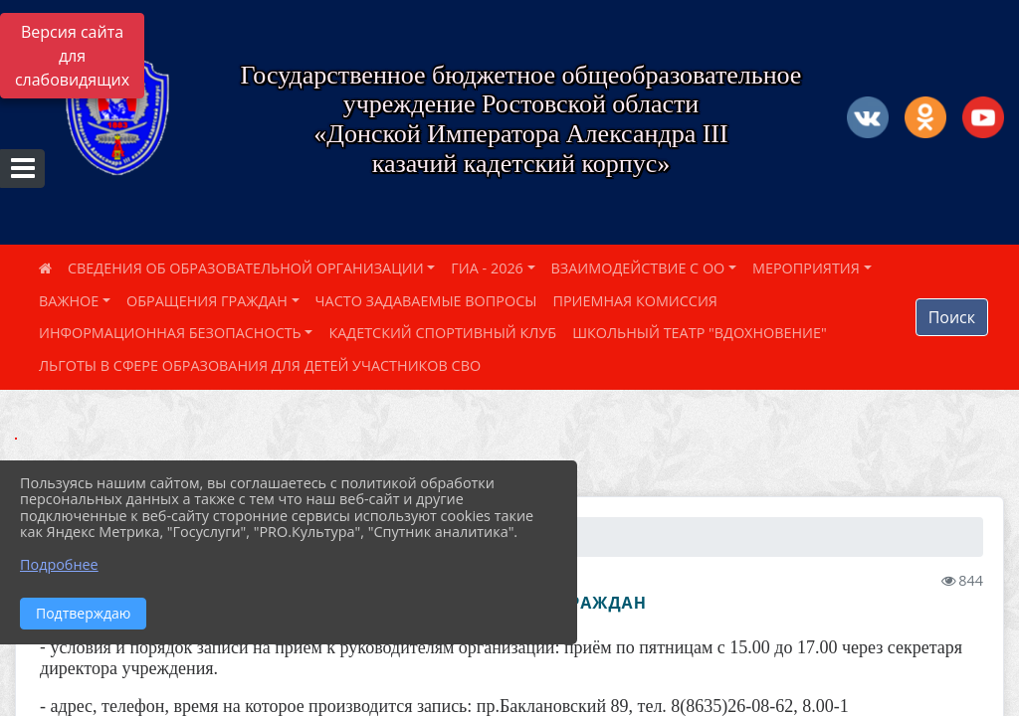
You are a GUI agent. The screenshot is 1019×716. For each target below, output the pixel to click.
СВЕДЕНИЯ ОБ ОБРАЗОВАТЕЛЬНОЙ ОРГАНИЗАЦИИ (246, 268)
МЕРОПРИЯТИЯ (806, 268)
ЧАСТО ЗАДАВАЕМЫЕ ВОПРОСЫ (426, 300)
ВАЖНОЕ (69, 300)
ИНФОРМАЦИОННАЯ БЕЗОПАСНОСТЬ (170, 332)
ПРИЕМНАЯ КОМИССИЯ (634, 300)
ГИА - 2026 (487, 268)
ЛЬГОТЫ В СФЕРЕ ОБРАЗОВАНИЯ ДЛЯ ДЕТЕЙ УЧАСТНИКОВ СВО (260, 365)
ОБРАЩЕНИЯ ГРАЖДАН (207, 300)
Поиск (951, 317)
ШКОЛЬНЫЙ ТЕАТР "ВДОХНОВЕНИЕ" (699, 332)
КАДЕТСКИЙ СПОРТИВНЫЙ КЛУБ (442, 332)
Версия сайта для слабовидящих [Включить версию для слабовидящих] (72, 55)
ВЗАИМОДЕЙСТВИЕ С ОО (638, 268)
